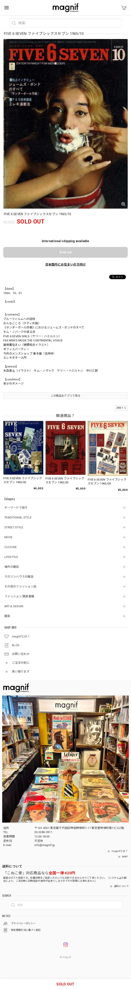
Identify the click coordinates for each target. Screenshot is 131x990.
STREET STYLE (13, 527)
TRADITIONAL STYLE (17, 517)
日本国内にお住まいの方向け (65, 264)
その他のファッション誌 (20, 586)
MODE (8, 537)
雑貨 (7, 616)
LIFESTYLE (11, 557)
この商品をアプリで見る (65, 395)
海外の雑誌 (11, 566)
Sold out (65, 252)
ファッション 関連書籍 (19, 596)
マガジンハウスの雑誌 (18, 576)
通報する (121, 407)
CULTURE (10, 547)
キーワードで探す (16, 507)
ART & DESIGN (13, 606)
